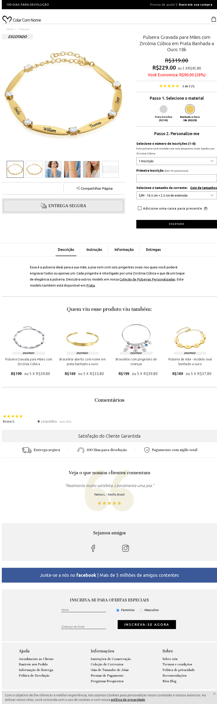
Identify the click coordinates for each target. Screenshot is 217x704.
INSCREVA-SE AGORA (146, 624)
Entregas (153, 250)
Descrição (66, 250)
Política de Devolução (34, 675)
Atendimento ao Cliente (36, 659)
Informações (102, 651)
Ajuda (24, 651)
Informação (124, 250)
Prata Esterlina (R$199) (163, 113)
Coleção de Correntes (107, 664)
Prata (90, 285)
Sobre (168, 651)
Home (9, 29)
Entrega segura (41, 449)
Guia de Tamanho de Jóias (110, 670)
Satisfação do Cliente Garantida (109, 436)
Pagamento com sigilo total (170, 449)
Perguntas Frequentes (107, 681)
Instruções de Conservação (111, 659)
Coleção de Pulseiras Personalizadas (147, 279)
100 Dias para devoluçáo (102, 449)
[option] (62, 5)
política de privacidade (128, 700)
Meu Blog (169, 681)
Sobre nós (170, 659)
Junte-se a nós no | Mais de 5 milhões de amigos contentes (109, 575)
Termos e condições (177, 664)
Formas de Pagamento (107, 675)
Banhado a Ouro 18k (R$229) (190, 113)
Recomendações (175, 675)
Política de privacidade (179, 670)
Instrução (94, 250)
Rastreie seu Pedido (33, 664)
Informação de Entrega (36, 670)
